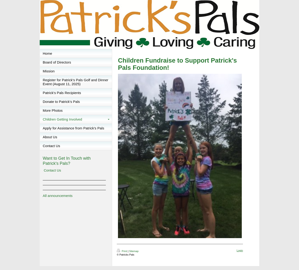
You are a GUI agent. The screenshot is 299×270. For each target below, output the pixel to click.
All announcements (58, 196)
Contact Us (52, 170)
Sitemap (134, 251)
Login (240, 250)
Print (122, 251)
